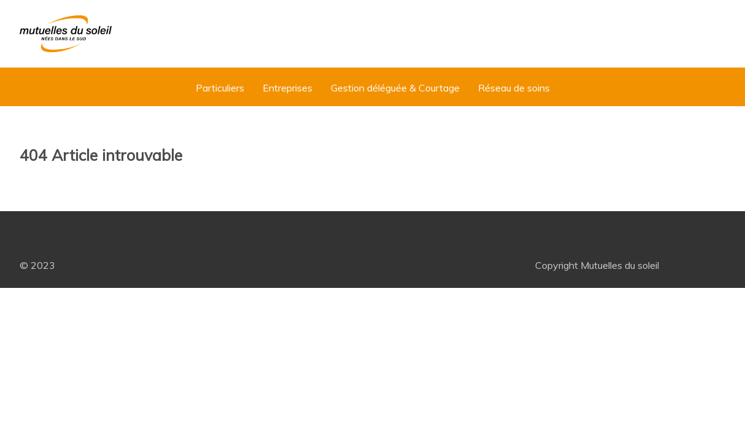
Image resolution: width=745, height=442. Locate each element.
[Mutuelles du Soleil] (66, 33)
